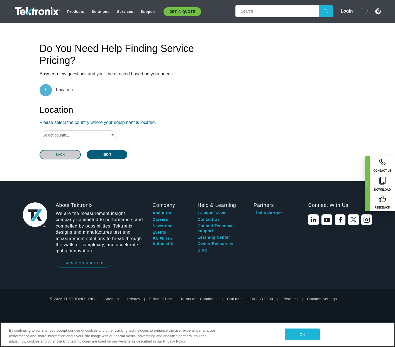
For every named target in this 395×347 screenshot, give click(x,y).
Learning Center (214, 237)
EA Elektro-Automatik (163, 241)
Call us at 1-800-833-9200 (250, 299)
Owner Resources (215, 243)
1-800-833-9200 (213, 213)
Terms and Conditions (199, 299)
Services (125, 11)
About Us (161, 213)
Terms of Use (160, 299)
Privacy (133, 299)
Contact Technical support (216, 228)
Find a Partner (267, 213)
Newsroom (163, 226)
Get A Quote (182, 12)
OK (302, 334)
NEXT (107, 155)
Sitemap (111, 299)
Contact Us (209, 219)
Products (75, 11)
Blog (202, 250)
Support (148, 11)
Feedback (290, 299)
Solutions (101, 11)
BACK (60, 155)
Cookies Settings (322, 299)
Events (159, 232)
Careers (160, 219)
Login (344, 11)
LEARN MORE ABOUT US (83, 263)
